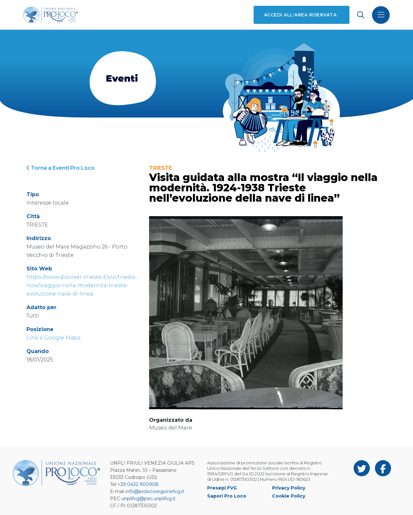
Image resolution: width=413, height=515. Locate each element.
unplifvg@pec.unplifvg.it (148, 498)
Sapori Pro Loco (226, 496)
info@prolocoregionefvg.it (155, 491)
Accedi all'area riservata (300, 15)
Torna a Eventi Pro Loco (60, 168)
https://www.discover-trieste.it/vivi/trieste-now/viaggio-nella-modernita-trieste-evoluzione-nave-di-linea (81, 285)
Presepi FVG (222, 488)
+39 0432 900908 (137, 484)
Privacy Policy (288, 488)
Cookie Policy (288, 496)
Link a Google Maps (53, 338)
